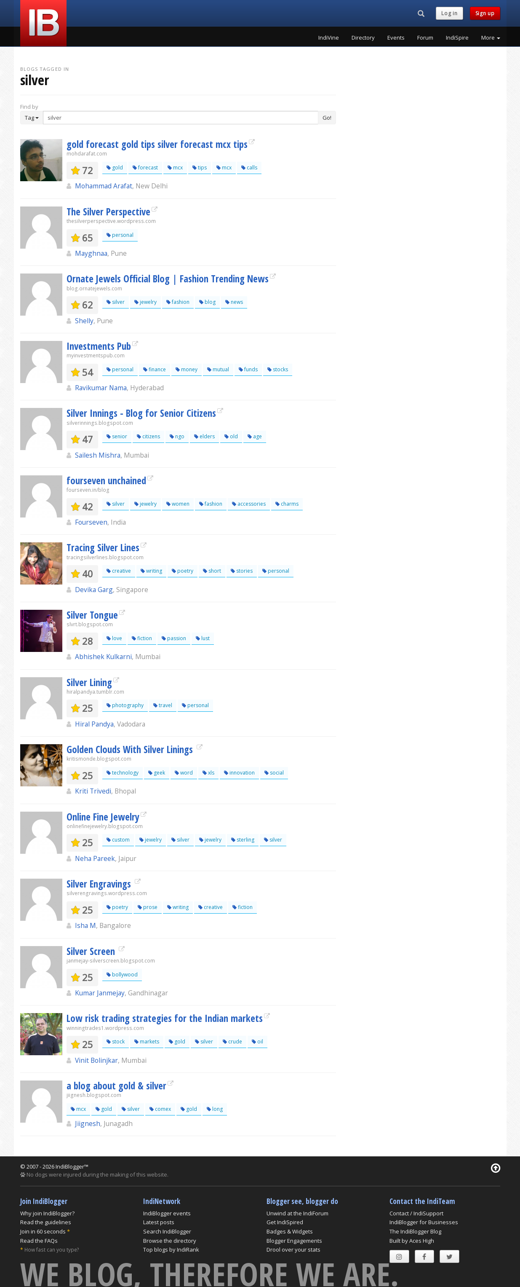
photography (125, 705)
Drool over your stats (293, 1249)
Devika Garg (94, 589)
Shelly (84, 320)
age (255, 436)
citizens (148, 436)
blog (207, 302)
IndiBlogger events (167, 1213)
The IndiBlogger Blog (415, 1231)
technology (123, 772)
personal (120, 235)
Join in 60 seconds (43, 1231)
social (274, 772)
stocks (277, 369)
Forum (425, 37)
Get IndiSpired (285, 1222)
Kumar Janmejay (100, 992)
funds (248, 369)
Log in (449, 13)
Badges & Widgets (290, 1231)
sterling (242, 839)
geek (156, 772)
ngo (177, 436)
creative (119, 570)
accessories (249, 503)
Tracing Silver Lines (103, 547)
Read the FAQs (39, 1240)
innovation (239, 772)
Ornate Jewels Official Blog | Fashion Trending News (168, 278)
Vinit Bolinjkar (96, 1060)
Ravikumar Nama (101, 387)
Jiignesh (87, 1123)
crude (232, 1041)
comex (160, 1109)
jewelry (145, 302)
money (186, 369)
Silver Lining (89, 682)
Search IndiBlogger (167, 1231)
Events (396, 37)
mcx (175, 167)
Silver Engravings (100, 883)
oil (257, 1041)
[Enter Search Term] (180, 117)
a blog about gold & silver (116, 1085)
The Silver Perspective (108, 211)
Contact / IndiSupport (416, 1213)
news (234, 302)
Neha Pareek (95, 858)
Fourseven (91, 522)
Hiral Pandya (94, 724)
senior (117, 436)
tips (199, 167)
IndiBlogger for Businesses (423, 1222)
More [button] (490, 37)
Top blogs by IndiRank (171, 1249)
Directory (363, 37)
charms (287, 503)
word (184, 772)
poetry (182, 570)
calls (249, 167)
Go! (327, 117)
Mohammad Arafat (103, 185)
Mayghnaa (91, 253)
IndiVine (328, 37)
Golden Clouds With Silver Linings (131, 749)
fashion (177, 302)
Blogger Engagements (294, 1240)
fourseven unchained (106, 480)
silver (116, 302)
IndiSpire (457, 37)
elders (204, 436)
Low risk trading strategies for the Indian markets (165, 1018)
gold (115, 167)
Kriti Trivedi (93, 791)
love (114, 638)
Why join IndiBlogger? (47, 1213)
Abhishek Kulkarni (103, 656)
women (177, 503)
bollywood (122, 974)
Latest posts (158, 1222)
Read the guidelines (45, 1222)
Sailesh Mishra (97, 455)
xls (208, 772)
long (215, 1109)
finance (154, 369)
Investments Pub (99, 346)
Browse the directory (169, 1240)
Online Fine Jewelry (103, 816)
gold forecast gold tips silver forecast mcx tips (157, 144)
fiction (142, 638)
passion (174, 638)
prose (147, 907)
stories (242, 570)
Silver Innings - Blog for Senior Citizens (141, 413)
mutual (218, 369)
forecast (145, 167)
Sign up (485, 13)
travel (162, 705)
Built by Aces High (411, 1240)
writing (151, 570)
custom (118, 839)
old (231, 436)
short (212, 570)
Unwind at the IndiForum (297, 1213)
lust (203, 638)
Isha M (85, 925)
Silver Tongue (92, 615)
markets (146, 1041)
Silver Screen (92, 951)
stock (116, 1041)
